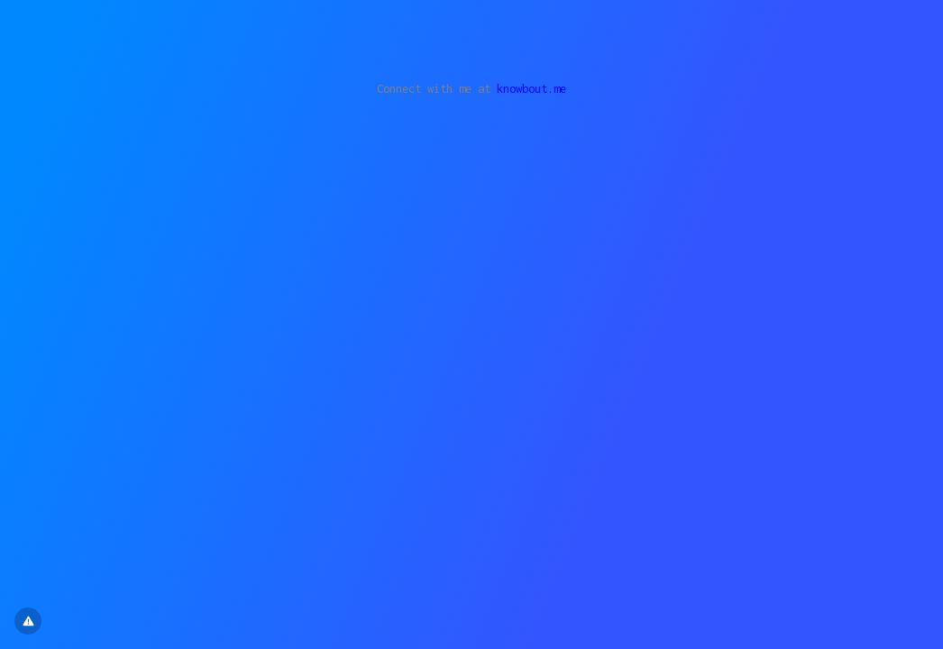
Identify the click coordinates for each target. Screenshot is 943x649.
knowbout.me (531, 89)
